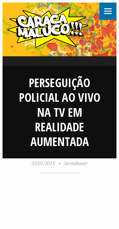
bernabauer (76, 163)
